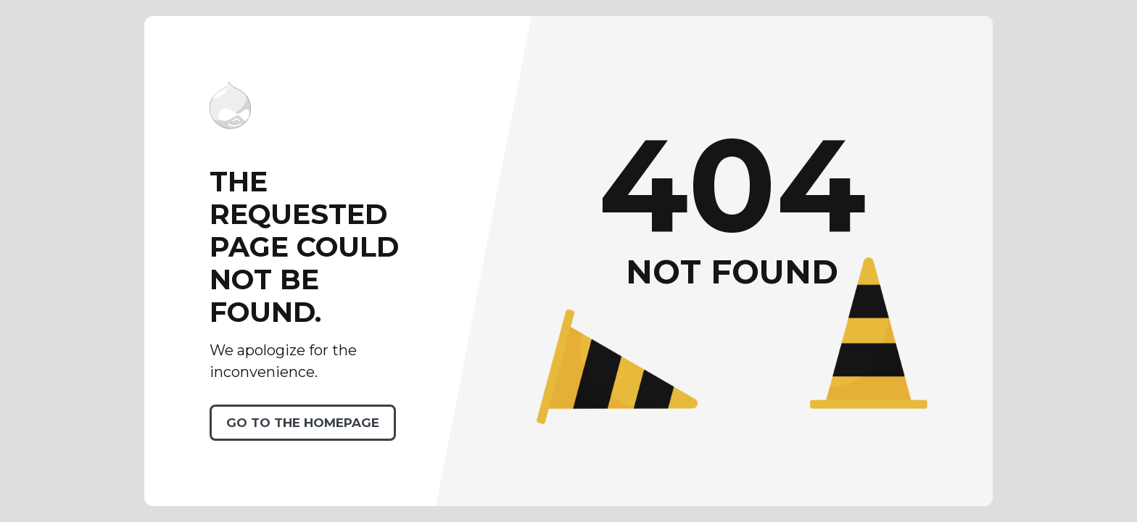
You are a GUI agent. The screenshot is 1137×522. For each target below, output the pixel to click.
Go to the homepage (302, 422)
